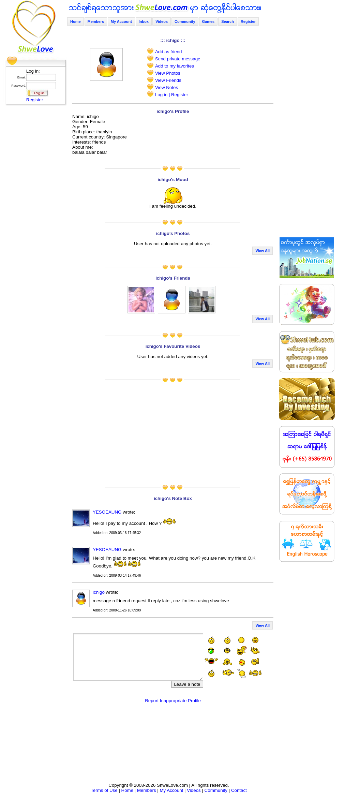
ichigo (99, 592)
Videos (161, 21)
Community (185, 21)
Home (75, 21)
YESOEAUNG (107, 512)
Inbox (144, 21)
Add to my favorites (174, 66)
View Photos (167, 73)
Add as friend (168, 51)
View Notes (166, 87)
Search (227, 21)
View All (262, 251)
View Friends (168, 80)
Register (34, 99)
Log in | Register (171, 94)
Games (208, 21)
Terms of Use (104, 790)
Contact (239, 790)
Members (96, 21)
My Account (121, 21)
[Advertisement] (33, 209)
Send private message (177, 58)
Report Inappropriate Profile (173, 700)
